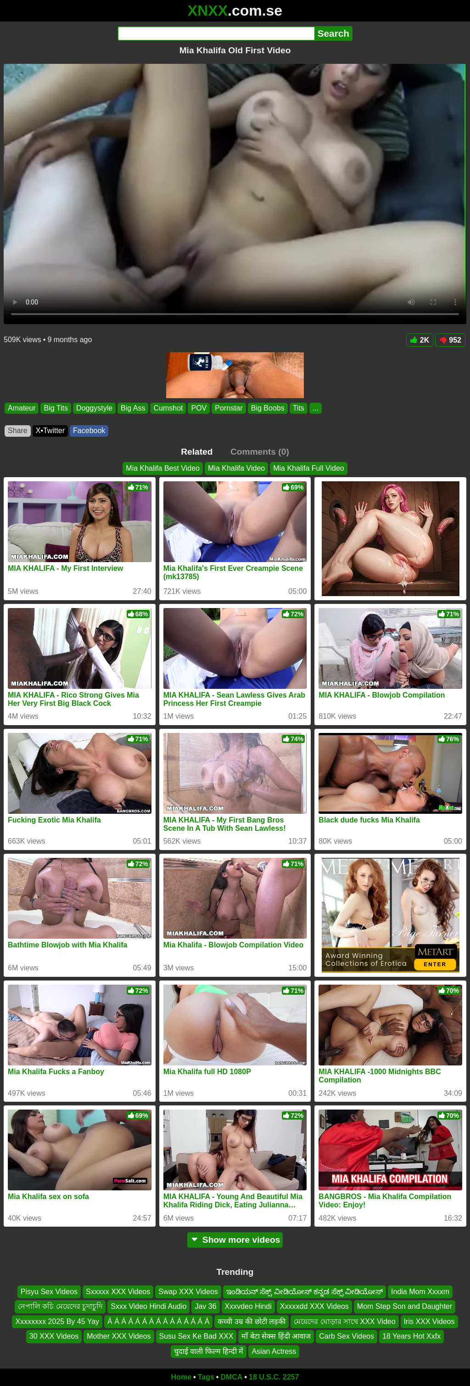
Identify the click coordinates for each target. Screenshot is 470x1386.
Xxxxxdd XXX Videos (314, 1307)
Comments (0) (259, 451)
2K (419, 340)
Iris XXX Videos (429, 1321)
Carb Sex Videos (346, 1336)
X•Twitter (50, 430)
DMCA (231, 1377)
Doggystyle (94, 408)
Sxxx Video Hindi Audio (148, 1307)
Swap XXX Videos (188, 1292)
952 (450, 340)
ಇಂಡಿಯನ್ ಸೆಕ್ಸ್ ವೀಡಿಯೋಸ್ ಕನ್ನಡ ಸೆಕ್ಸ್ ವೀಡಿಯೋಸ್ (304, 1292)
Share (18, 430)
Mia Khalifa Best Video (163, 468)
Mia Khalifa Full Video (308, 468)
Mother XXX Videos (119, 1336)
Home (181, 1377)
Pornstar (228, 408)
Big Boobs (268, 408)
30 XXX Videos (53, 1336)
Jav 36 (205, 1307)
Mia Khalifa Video (236, 468)
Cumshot (168, 408)
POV (199, 408)
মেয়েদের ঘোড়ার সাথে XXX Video (344, 1321)
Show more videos (235, 1240)
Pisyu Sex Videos (49, 1292)
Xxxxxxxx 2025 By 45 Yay (57, 1321)
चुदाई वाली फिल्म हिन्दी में (209, 1351)
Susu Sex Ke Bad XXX (196, 1336)
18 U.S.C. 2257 (274, 1377)
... (316, 408)
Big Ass (133, 408)
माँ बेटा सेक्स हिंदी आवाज (276, 1336)
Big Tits (55, 408)
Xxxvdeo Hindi (248, 1307)
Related (197, 451)
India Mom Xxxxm (420, 1292)
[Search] (216, 33)
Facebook (89, 430)
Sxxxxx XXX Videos (118, 1292)
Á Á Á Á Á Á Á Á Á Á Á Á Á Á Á (158, 1321)
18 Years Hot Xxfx (411, 1336)
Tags (206, 1377)
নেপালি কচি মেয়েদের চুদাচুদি (60, 1307)
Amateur (21, 408)
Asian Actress (274, 1351)
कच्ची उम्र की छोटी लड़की (251, 1321)
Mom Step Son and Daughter (404, 1307)
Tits (298, 408)
